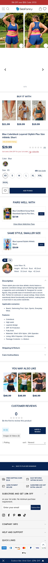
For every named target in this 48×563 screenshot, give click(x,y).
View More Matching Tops (24, 224)
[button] (43, 69)
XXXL (5, 182)
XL (33, 175)
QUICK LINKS (24, 540)
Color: (7, 158)
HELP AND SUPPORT (24, 532)
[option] (8, 113)
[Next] (43, 113)
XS (5, 175)
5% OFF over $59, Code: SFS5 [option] (24, 2)
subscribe (34, 152)
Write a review (37, 431)
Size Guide (42, 171)
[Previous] (3, 113)
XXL (40, 175)
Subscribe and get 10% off (24, 494)
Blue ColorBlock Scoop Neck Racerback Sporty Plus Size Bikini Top (23, 213)
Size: (24, 170)
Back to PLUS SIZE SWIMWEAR (24, 466)
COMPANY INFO (24, 524)
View (41, 214)
